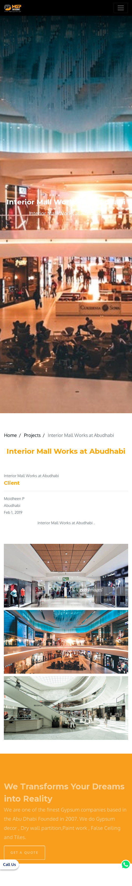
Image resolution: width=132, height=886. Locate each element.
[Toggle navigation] (121, 8)
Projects (32, 435)
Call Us (9, 864)
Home (10, 435)
